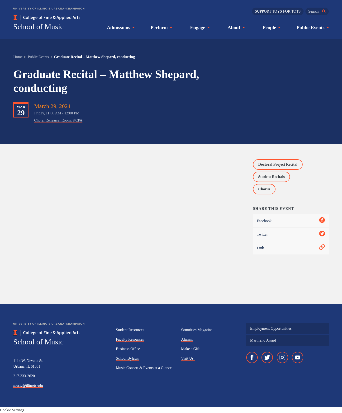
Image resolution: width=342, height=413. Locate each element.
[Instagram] (282, 357)
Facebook (291, 221)
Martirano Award (263, 340)
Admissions (120, 27)
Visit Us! (188, 358)
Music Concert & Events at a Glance (144, 368)
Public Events (312, 27)
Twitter (291, 234)
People (271, 27)
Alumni (187, 339)
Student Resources (130, 330)
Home (18, 57)
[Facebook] (252, 357)
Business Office (128, 349)
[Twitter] (267, 357)
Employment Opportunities (271, 328)
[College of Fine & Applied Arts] (60, 17)
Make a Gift (190, 349)
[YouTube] (297, 357)
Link (291, 248)
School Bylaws (127, 358)
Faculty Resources (130, 339)
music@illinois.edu (28, 385)
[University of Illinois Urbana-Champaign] (49, 12)
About (236, 27)
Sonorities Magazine (197, 330)
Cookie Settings (12, 410)
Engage (199, 27)
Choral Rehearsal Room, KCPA (58, 120)
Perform (161, 27)
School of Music (38, 26)
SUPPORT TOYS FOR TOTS (278, 11)
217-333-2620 (24, 376)
